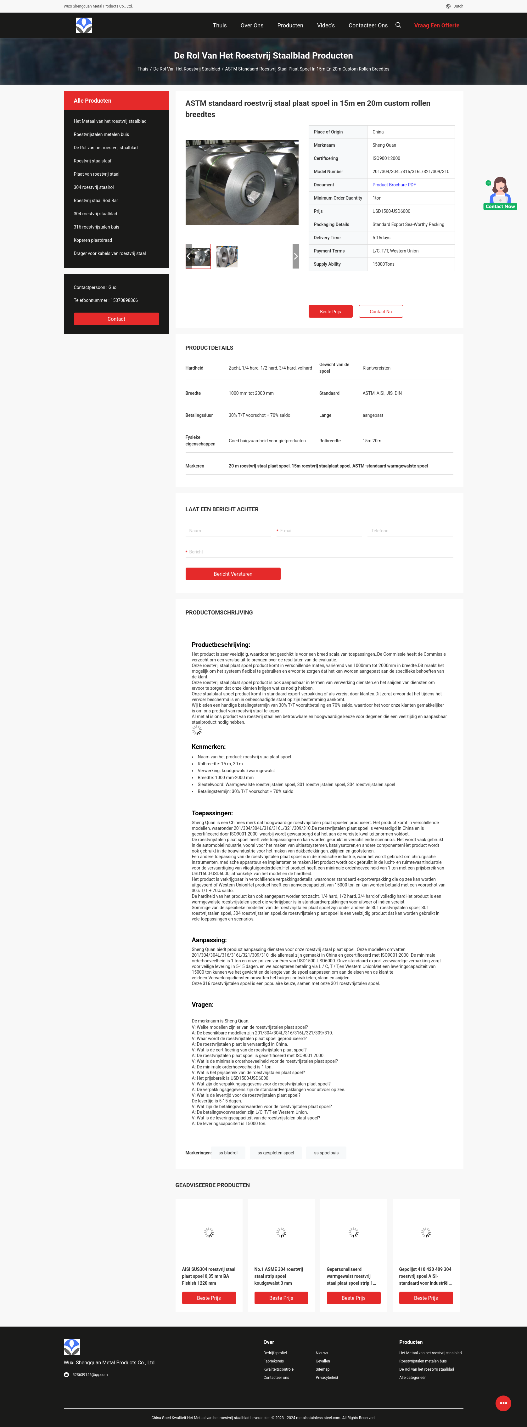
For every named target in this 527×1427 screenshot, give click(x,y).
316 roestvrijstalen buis (97, 226)
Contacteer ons (276, 1377)
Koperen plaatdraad (93, 240)
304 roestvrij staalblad (95, 213)
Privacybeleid (327, 1377)
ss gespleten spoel (276, 1152)
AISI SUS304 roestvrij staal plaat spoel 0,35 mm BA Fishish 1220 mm (209, 1276)
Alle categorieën (412, 1377)
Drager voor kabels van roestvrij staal (110, 253)
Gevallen (323, 1361)
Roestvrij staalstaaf (93, 160)
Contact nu (381, 311)
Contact (116, 319)
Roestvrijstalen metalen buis (101, 134)
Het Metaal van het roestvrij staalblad (110, 121)
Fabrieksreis (274, 1361)
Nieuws (322, 1353)
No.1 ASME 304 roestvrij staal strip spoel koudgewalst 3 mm (279, 1276)
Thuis (142, 68)
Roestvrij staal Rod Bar (96, 200)
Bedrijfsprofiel (275, 1353)
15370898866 (124, 300)
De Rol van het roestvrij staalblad (186, 68)
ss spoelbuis (326, 1152)
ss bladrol (228, 1152)
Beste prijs (330, 311)
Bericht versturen (233, 574)
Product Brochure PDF (394, 184)
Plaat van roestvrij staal (97, 174)
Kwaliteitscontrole (279, 1369)
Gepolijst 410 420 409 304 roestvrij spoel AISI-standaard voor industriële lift (425, 1277)
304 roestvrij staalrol (94, 187)
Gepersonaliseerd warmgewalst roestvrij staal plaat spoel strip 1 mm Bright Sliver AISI (350, 1277)
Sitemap (322, 1369)
